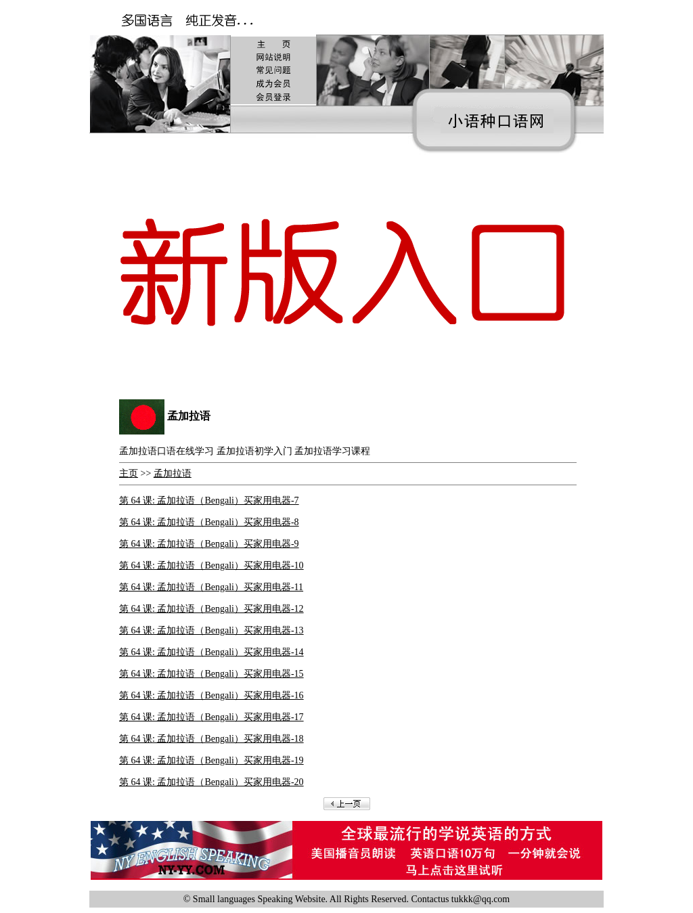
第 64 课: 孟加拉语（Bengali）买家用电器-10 (211, 565)
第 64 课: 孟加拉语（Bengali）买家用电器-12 (211, 609)
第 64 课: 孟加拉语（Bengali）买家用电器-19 (211, 760)
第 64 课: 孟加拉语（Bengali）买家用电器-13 (211, 630)
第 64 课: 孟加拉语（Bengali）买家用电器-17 (211, 717)
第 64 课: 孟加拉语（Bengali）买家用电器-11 (211, 587)
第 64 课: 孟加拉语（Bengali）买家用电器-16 (211, 695)
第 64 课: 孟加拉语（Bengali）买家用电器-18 (211, 739)
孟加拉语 (173, 473)
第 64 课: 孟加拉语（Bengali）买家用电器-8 (209, 522)
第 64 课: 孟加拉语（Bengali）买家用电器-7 (209, 500)
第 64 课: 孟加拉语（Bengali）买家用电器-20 (211, 782)
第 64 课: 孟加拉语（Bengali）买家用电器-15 (211, 674)
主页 (128, 473)
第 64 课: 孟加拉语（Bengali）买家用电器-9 (209, 544)
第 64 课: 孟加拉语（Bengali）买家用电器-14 (211, 652)
